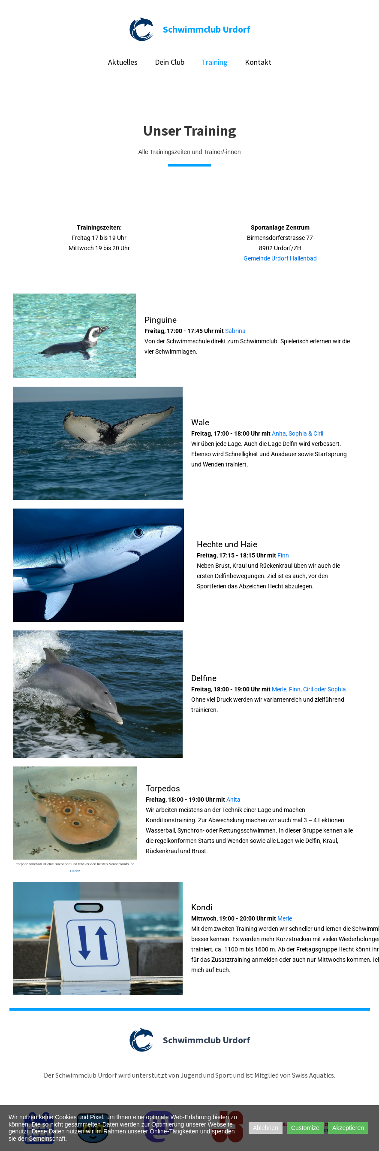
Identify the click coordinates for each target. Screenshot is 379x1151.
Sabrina (235, 330)
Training (215, 62)
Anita (233, 799)
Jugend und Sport (206, 1075)
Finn (283, 555)
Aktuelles (123, 62)
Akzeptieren (348, 1127)
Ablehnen (265, 1127)
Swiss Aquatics (313, 1075)
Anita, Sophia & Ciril (297, 433)
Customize (305, 1127)
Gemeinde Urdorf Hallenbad (280, 258)
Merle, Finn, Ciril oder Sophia (309, 689)
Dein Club (169, 62)
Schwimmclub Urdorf (206, 29)
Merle (284, 918)
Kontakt (258, 62)
